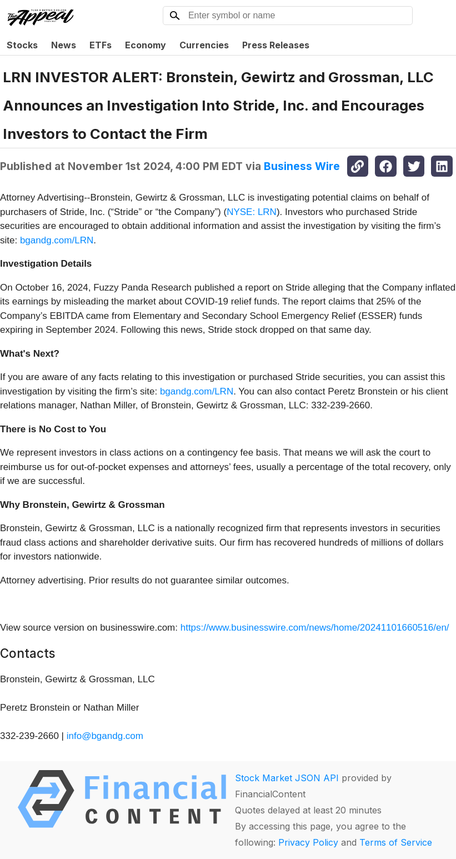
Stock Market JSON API (287, 777)
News (63, 45)
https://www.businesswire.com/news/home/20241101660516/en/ (315, 627)
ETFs (100, 45)
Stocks (22, 45)
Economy (145, 45)
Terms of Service (395, 842)
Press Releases (275, 45)
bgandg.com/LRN (56, 240)
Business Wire (302, 166)
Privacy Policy (308, 842)
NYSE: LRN (252, 212)
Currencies (204, 45)
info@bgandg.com (105, 736)
